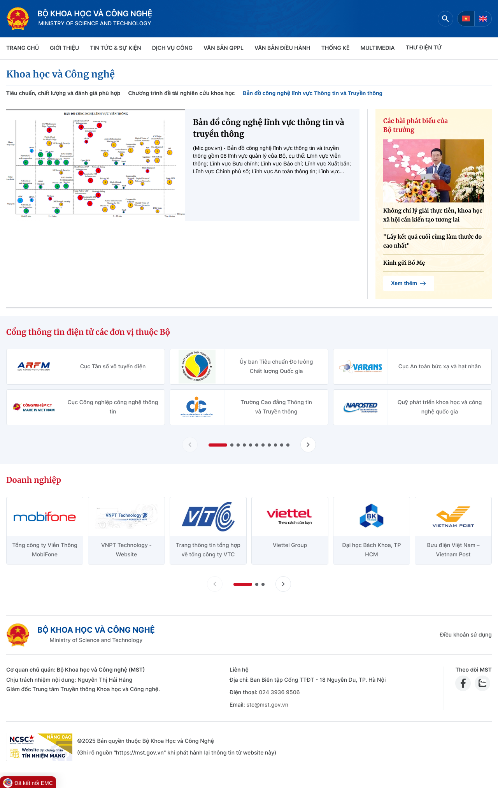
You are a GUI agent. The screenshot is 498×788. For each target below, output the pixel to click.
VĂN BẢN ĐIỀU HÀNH (282, 48)
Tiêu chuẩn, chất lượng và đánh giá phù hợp (63, 93)
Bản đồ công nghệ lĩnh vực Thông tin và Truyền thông (312, 93)
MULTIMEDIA (378, 48)
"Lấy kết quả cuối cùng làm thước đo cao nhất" (432, 241)
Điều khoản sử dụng (466, 634)
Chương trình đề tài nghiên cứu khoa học (181, 93)
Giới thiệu (64, 48)
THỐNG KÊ (335, 48)
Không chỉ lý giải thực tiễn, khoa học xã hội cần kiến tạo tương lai (432, 215)
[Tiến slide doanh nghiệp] (283, 584)
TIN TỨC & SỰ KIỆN (115, 48)
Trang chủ (22, 48)
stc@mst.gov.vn (267, 705)
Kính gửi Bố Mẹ (404, 262)
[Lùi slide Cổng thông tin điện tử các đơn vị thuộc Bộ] (190, 444)
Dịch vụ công (172, 48)
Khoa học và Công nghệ (60, 74)
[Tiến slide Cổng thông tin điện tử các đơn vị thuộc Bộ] (308, 444)
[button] (218, 445)
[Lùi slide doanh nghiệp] (215, 584)
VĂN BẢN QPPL (223, 48)
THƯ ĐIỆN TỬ (424, 47)
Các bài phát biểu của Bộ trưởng (415, 125)
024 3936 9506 (279, 692)
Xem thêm (408, 283)
